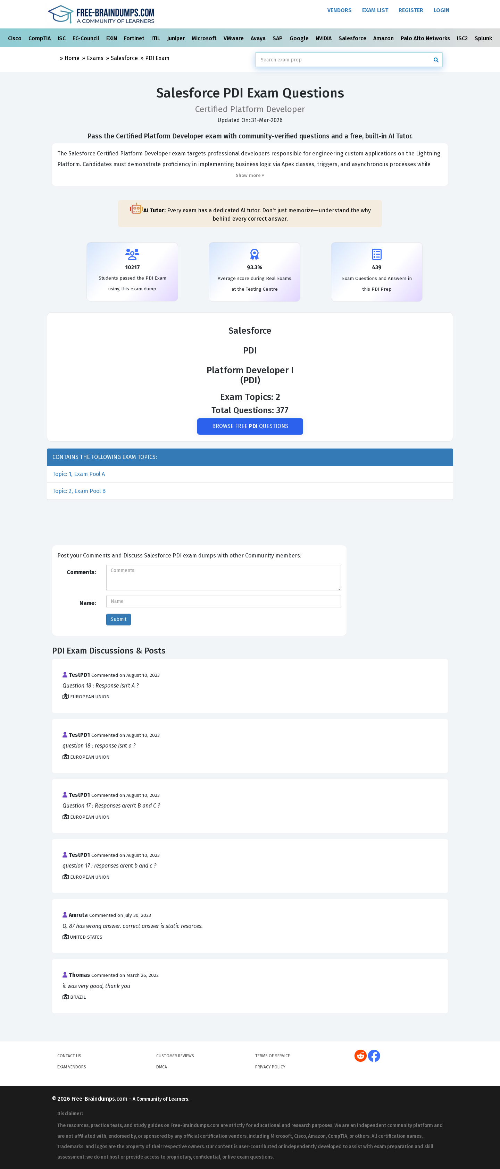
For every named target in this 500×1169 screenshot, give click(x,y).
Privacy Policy (270, 1067)
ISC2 (463, 38)
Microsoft (205, 38)
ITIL (156, 38)
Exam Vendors (71, 1067)
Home (72, 58)
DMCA (161, 1067)
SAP (278, 38)
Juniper (176, 38)
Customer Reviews (175, 1055)
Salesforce (353, 38)
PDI (157, 58)
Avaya (259, 38)
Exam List (375, 10)
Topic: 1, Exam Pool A (78, 474)
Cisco (15, 38)
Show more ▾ (250, 175)
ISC (62, 38)
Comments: (81, 572)
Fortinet (135, 38)
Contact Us (69, 1055)
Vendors (339, 10)
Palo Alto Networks (426, 38)
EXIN (112, 38)
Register (411, 10)
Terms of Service (272, 1055)
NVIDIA (324, 38)
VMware (234, 38)
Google (300, 38)
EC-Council (87, 38)
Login (442, 10)
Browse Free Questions (250, 426)
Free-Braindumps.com (100, 1099)
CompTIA (40, 38)
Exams (95, 58)
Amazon (384, 38)
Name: (88, 603)
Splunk (484, 38)
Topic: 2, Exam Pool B (79, 491)
